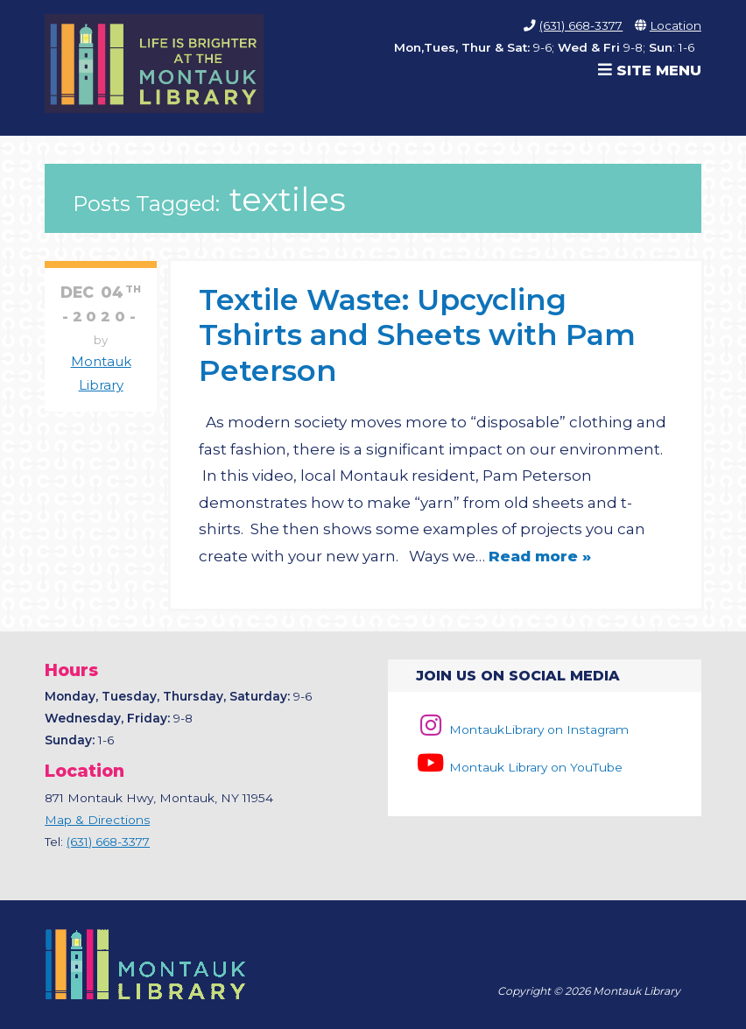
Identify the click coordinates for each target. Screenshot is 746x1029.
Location (675, 25)
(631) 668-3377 (581, 25)
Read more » (540, 556)
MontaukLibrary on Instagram (522, 729)
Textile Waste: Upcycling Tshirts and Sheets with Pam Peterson (417, 334)
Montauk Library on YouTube (519, 767)
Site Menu (649, 70)
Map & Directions (97, 820)
